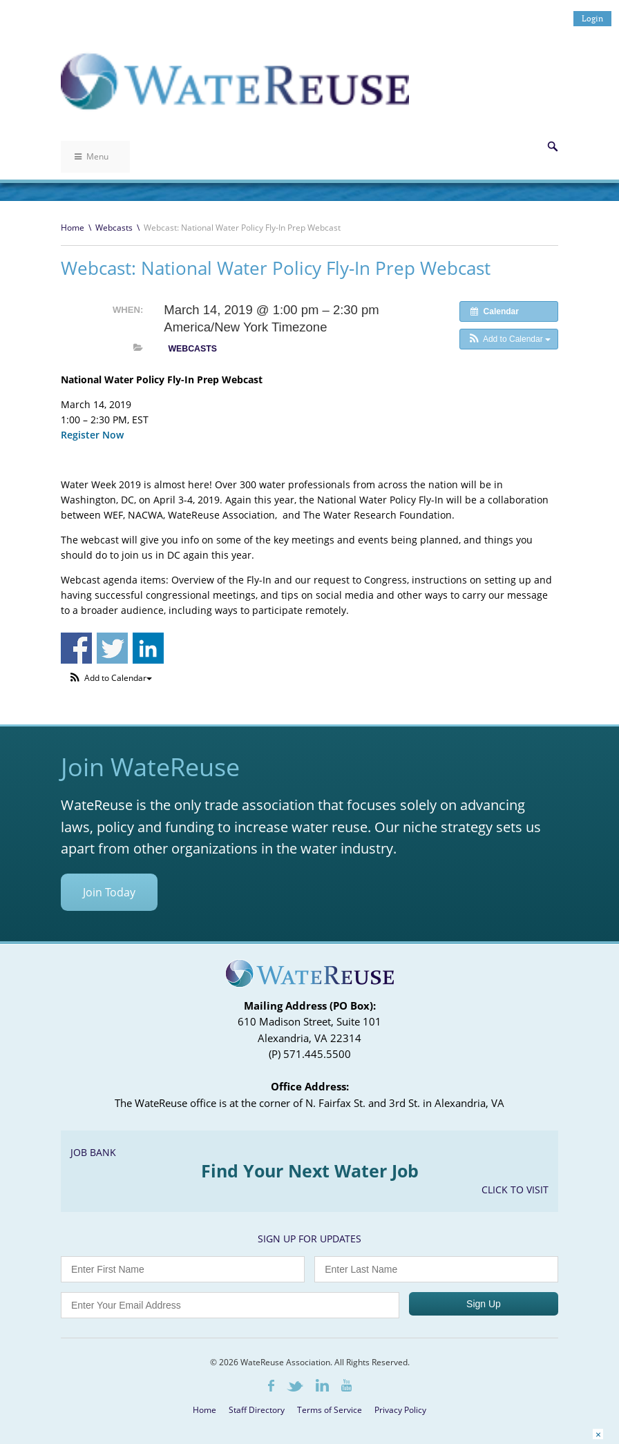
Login (592, 18)
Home (72, 227)
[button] (509, 339)
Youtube (346, 1385)
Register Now (92, 434)
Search (552, 146)
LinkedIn (322, 1385)
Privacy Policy (400, 1410)
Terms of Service (329, 1410)
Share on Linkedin (148, 648)
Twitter (295, 1386)
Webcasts (114, 227)
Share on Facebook (76, 648)
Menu (91, 156)
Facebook (271, 1386)
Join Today (109, 892)
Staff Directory (257, 1410)
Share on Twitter (112, 648)
